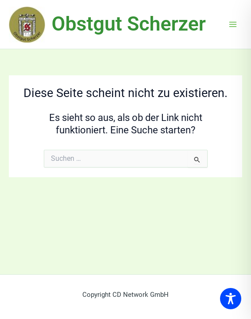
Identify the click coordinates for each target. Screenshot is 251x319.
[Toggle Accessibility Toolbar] (230, 298)
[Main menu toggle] (233, 24)
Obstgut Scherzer (129, 23)
